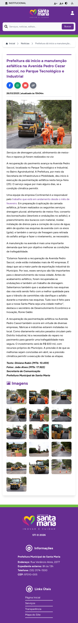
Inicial (10, 43)
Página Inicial (32, 597)
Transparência (33, 609)
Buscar (67, 26)
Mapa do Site (32, 614)
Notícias (25, 43)
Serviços (30, 603)
